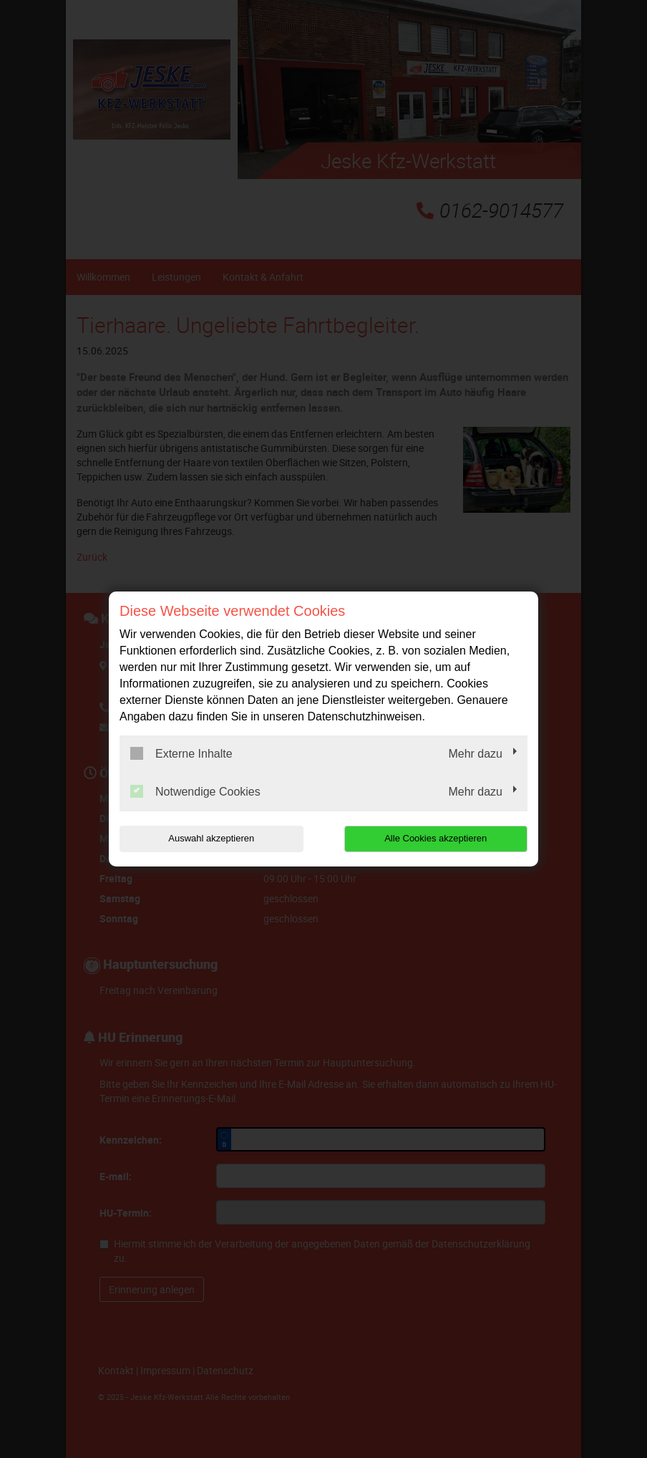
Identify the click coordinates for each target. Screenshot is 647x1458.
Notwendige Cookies (195, 791)
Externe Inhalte (181, 753)
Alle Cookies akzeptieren (435, 838)
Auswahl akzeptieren (211, 838)
